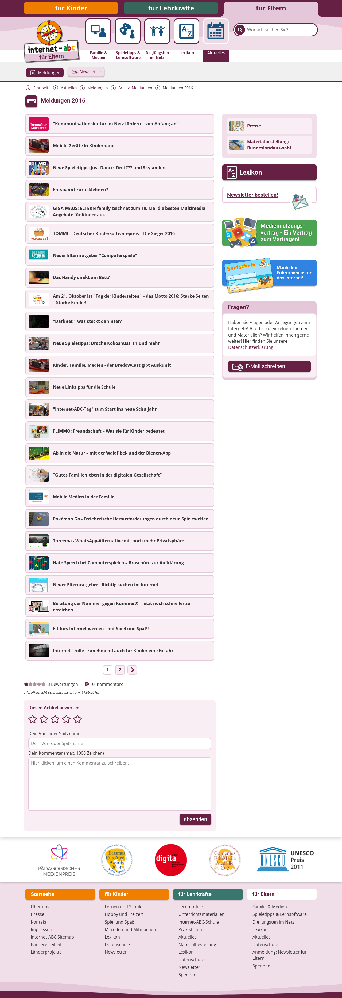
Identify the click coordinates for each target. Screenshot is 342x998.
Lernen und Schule (123, 907)
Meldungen (97, 89)
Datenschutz (117, 944)
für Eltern (271, 8)
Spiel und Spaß (120, 922)
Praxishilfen (190, 929)
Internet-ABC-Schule (198, 922)
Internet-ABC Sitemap (52, 937)
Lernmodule (190, 907)
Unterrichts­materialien (201, 914)
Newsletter (116, 952)
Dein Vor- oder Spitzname (54, 735)
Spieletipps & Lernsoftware (279, 914)
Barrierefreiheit (46, 944)
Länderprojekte (46, 952)
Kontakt (38, 922)
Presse (37, 914)
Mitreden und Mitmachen (130, 929)
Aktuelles (69, 89)
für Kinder (71, 8)
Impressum (42, 929)
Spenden (187, 975)
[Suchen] (240, 35)
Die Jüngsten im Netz (273, 922)
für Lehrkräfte (171, 8)
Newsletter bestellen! (252, 196)
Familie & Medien (269, 907)
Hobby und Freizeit (124, 914)
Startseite (41, 89)
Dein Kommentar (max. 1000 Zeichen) (66, 755)
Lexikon (112, 937)
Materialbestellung (197, 944)
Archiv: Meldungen (135, 89)
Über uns (40, 907)
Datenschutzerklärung (250, 349)
